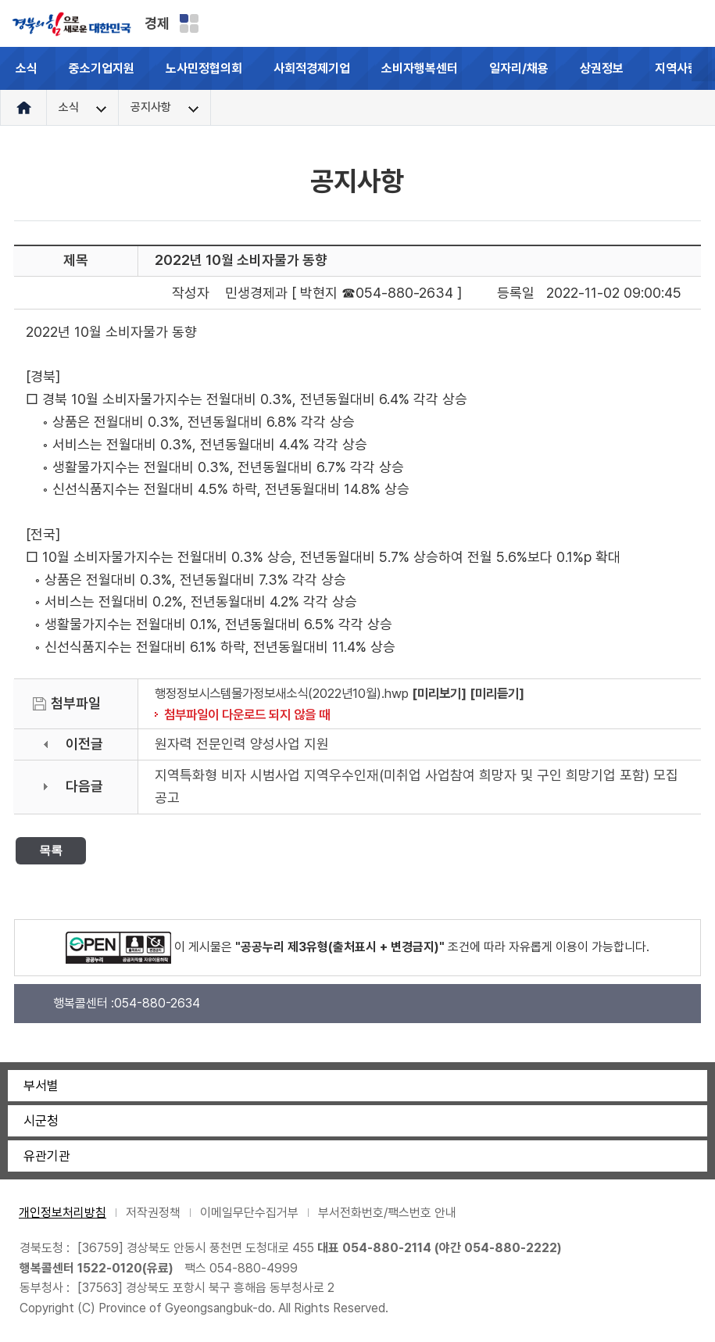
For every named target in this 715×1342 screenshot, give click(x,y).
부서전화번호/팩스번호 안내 (387, 1212)
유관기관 (46, 1156)
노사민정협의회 (204, 68)
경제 (157, 23)
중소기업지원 (101, 68)
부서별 (41, 1085)
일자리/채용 (519, 68)
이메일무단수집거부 (249, 1212)
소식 (27, 68)
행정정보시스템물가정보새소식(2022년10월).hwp (282, 693)
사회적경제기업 (311, 68)
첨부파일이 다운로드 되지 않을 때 (247, 714)
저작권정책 (153, 1212)
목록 (51, 850)
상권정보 (602, 68)
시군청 (41, 1121)
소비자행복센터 (419, 68)
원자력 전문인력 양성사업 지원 (242, 743)
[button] (703, 68)
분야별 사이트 (189, 23)
